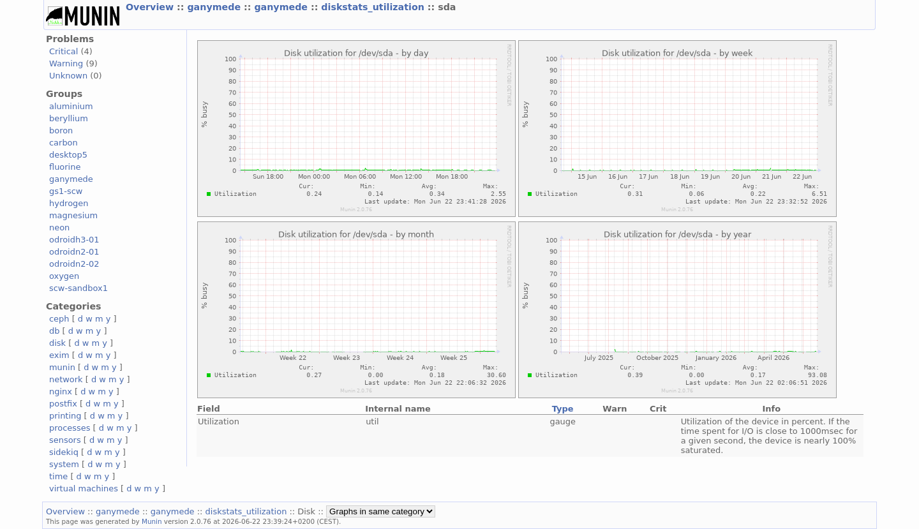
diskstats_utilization (374, 7)
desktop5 (68, 155)
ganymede (215, 7)
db (54, 331)
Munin (152, 521)
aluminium (71, 106)
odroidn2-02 (74, 264)
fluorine (64, 167)
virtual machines (83, 488)
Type (563, 409)
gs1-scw (65, 191)
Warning (66, 63)
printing (65, 416)
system (64, 464)
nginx (60, 391)
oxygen (64, 276)
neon (59, 227)
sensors (65, 440)
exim (59, 355)
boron (61, 130)
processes (70, 428)
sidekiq (63, 452)
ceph (59, 319)
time (58, 476)
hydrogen (68, 203)
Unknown (68, 75)
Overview (151, 7)
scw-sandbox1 (78, 288)
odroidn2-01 (74, 252)
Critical (63, 51)
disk (57, 343)
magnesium (73, 215)
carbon (63, 142)
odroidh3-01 (74, 239)
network (66, 379)
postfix (63, 403)
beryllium (68, 118)
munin (62, 367)
